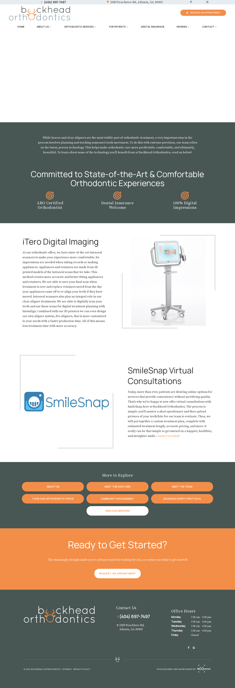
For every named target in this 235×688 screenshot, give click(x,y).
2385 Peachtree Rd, (134, 2)
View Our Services (117, 510)
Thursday (177, 630)
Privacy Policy (81, 669)
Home (20, 26)
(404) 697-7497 (53, 2)
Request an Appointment (117, 573)
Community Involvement (117, 498)
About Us (44, 26)
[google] (194, 647)
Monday (176, 617)
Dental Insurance (152, 26)
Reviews (183, 26)
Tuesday (176, 621)
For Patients (119, 26)
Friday (174, 635)
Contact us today (168, 436)
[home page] (39, 13)
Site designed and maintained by (182, 669)
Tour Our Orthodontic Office (53, 498)
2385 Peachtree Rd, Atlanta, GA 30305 (130, 627)
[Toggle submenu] (50, 27)
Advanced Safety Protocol (182, 498)
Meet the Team (182, 486)
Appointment (203, 12)
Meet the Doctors (117, 486)
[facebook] (190, 2)
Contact (210, 26)
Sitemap (67, 669)
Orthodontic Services (80, 26)
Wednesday (178, 626)
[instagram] (207, 2)
